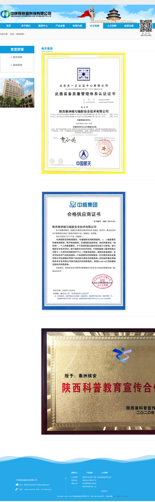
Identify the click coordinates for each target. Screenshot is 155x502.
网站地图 (109, 496)
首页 (8, 26)
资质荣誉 (20, 34)
